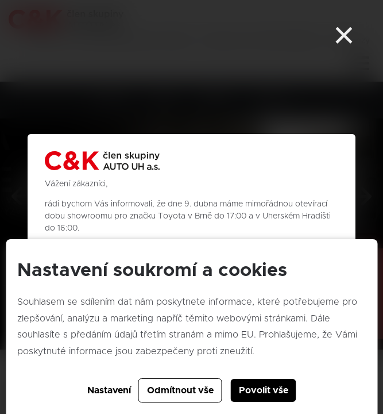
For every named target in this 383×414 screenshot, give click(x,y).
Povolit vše (263, 390)
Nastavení (109, 390)
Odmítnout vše (180, 390)
